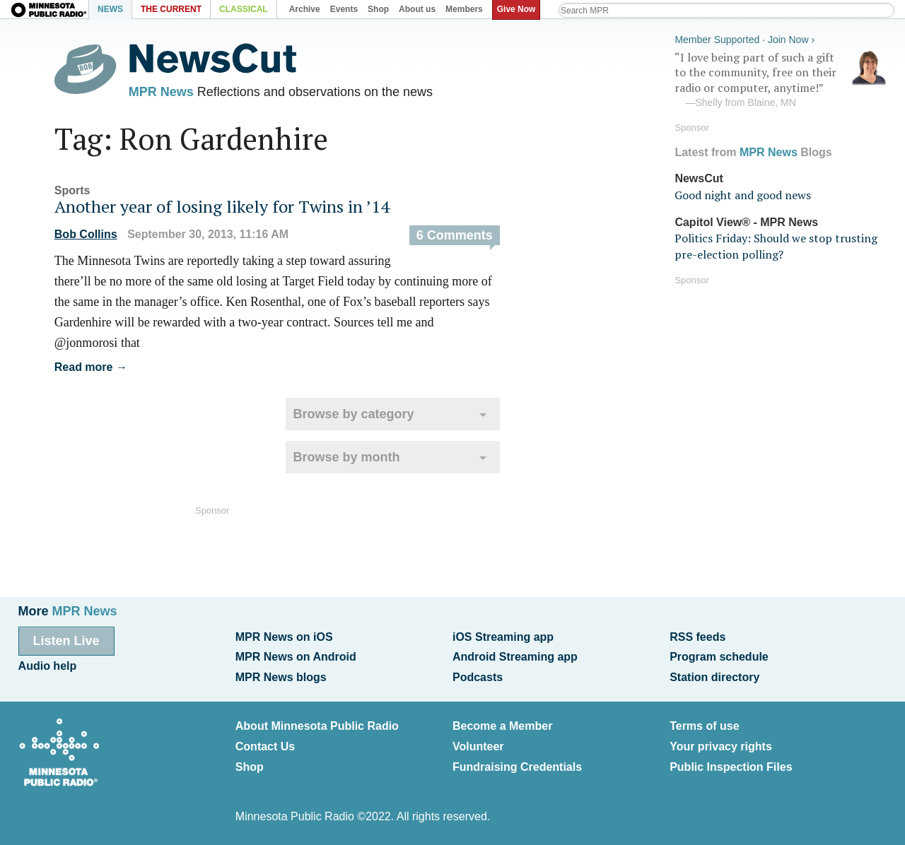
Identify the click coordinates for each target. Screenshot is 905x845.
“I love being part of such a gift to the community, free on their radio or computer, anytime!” (781, 80)
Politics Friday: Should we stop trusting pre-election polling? (776, 245)
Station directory (714, 677)
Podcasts (477, 677)
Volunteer (478, 746)
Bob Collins (85, 234)
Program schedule (719, 657)
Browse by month (346, 457)
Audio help (47, 666)
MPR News (161, 92)
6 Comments (454, 235)
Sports (72, 190)
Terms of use (704, 726)
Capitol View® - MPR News (746, 222)
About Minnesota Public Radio (317, 726)
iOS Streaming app (503, 637)
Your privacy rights (721, 746)
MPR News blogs (281, 677)
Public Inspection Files (731, 767)
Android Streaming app (515, 657)
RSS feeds (697, 637)
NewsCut (699, 178)
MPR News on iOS (284, 637)
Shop (249, 767)
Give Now (516, 9)
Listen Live (66, 641)
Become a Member (502, 726)
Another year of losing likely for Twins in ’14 (222, 206)
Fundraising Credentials (517, 767)
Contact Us (265, 746)
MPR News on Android (295, 657)
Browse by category (353, 414)
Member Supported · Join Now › (744, 39)
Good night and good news (743, 195)
